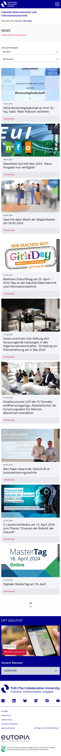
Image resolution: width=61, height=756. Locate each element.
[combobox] (30, 52)
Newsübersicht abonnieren (14, 35)
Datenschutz (6, 720)
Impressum (6, 715)
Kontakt (4, 711)
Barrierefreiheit (8, 728)
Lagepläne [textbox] (10, 671)
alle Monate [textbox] (8, 59)
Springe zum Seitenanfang (45, 728)
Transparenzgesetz (9, 724)
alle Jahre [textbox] (7, 52)
